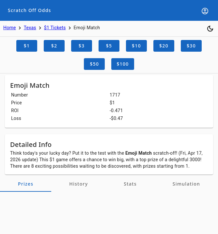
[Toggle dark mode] (210, 28)
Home (9, 27)
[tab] (25, 184)
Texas (30, 27)
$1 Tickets (55, 27)
